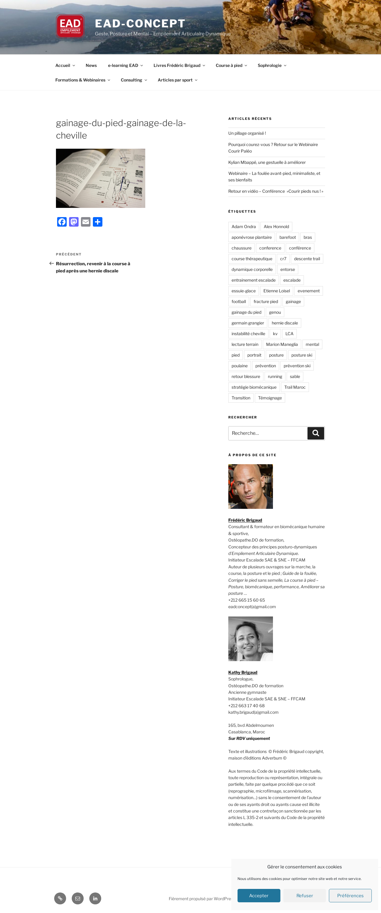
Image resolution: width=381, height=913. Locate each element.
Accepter (258, 895)
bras (308, 237)
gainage (293, 301)
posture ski (301, 354)
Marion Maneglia (282, 344)
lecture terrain (245, 344)
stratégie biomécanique (254, 387)
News (91, 65)
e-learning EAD (126, 65)
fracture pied (266, 301)
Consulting (134, 79)
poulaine (240, 365)
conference (270, 247)
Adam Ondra (244, 226)
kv (275, 333)
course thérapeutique (252, 258)
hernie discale (285, 322)
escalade (292, 280)
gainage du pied (246, 312)
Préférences (350, 895)
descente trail (307, 258)
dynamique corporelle (252, 269)
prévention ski (297, 365)
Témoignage (270, 397)
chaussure (242, 247)
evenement (309, 290)
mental (312, 344)
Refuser (304, 895)
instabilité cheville (248, 333)
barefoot (287, 237)
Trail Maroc (295, 387)
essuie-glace (244, 290)
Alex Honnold (276, 226)
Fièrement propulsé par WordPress (202, 898)
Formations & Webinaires (83, 79)
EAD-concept (140, 23)
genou (275, 312)
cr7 (283, 258)
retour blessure (246, 376)
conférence (300, 247)
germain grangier (248, 322)
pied (236, 354)
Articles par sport (178, 79)
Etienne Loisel (276, 290)
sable (295, 376)
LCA (289, 333)
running (275, 376)
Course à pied (232, 65)
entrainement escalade (254, 280)
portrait (254, 354)
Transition (241, 397)
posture (276, 354)
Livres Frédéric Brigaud (180, 65)
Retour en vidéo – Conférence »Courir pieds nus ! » (275, 191)
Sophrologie (272, 65)
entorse (287, 269)
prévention (265, 365)
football (239, 301)
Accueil (65, 65)
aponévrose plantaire (252, 237)
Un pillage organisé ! (247, 133)
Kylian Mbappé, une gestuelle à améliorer (267, 162)
